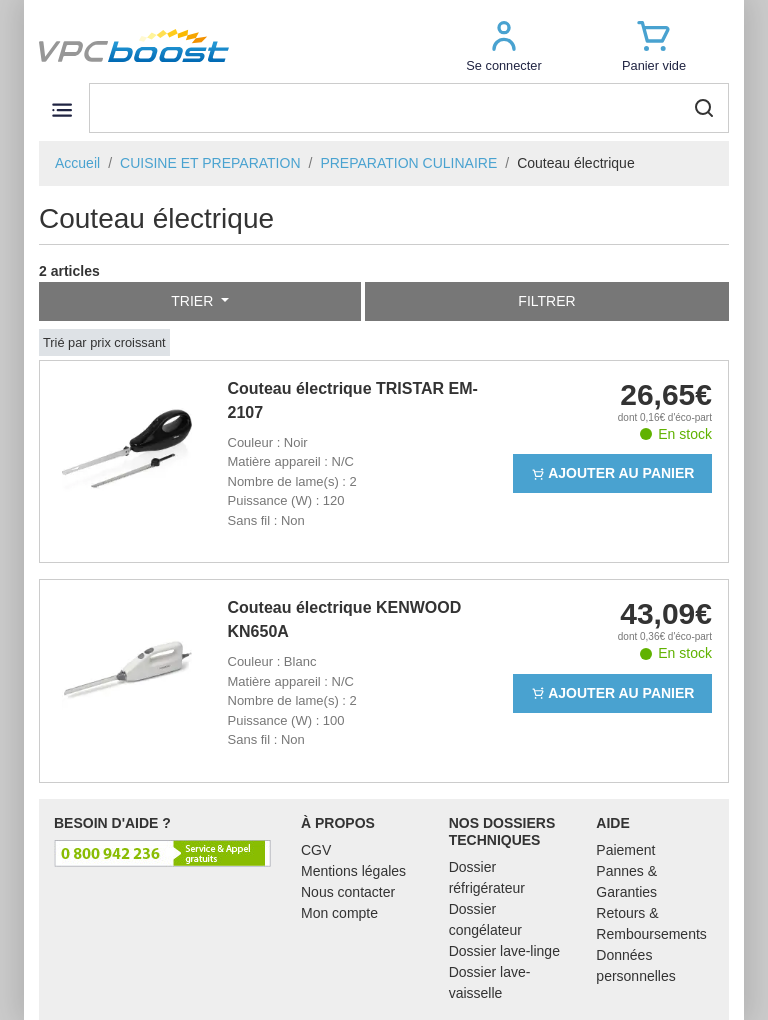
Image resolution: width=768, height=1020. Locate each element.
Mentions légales (353, 871)
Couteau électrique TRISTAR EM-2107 (353, 400)
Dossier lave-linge (504, 951)
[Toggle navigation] (61, 109)
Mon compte (339, 913)
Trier (194, 301)
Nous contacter (348, 892)
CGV (316, 850)
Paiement (625, 850)
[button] (504, 45)
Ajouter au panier (613, 473)
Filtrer (546, 301)
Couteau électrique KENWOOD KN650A (345, 619)
